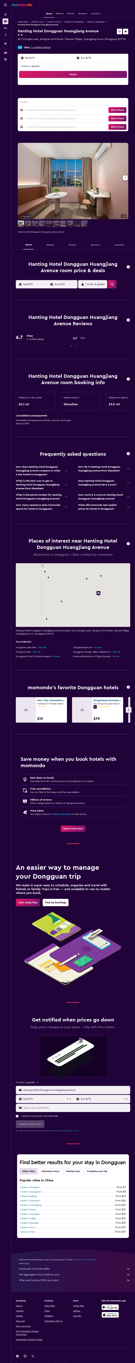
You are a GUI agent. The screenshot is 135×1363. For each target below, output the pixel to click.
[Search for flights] (5, 14)
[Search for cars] (5, 28)
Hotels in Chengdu (29, 1214)
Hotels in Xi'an (27, 1232)
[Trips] (5, 44)
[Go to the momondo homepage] (22, 4)
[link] (73, 829)
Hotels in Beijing (28, 1196)
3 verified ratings (41, 47)
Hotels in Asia (37, 22)
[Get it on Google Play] (110, 1307)
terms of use (56, 1131)
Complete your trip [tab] (97, 1171)
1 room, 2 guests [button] (29, 66)
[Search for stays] (5, 21)
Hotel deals (23, 22)
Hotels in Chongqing (31, 1205)
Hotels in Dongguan (96, 22)
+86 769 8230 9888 (29, 43)
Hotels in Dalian (28, 1218)
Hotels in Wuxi (27, 1227)
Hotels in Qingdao (29, 1223)
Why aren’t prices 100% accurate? (74, 1280)
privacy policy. (72, 1131)
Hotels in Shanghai (29, 1187)
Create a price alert (61, 814)
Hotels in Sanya (28, 1210)
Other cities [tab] (28, 1171)
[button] (5, 4)
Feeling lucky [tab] (73, 1171)
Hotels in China (54, 22)
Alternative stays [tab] (50, 1171)
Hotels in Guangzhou (31, 1192)
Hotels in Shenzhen (30, 1201)
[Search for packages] (5, 34)
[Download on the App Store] (110, 1315)
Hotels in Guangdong (73, 22)
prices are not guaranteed (84, 1260)
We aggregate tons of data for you (74, 1274)
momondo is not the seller (74, 1269)
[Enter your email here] (76, 1108)
